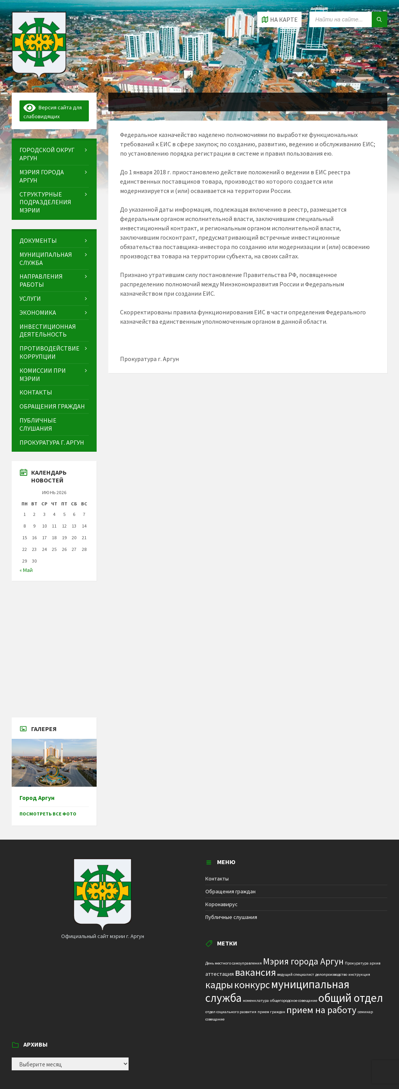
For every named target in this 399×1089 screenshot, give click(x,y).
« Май (26, 569)
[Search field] (348, 19)
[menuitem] (54, 154)
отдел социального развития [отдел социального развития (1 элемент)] (230, 1011)
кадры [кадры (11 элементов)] (219, 985)
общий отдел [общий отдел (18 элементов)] (350, 998)
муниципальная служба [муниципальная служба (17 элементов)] (277, 991)
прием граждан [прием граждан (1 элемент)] (271, 1011)
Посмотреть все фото (47, 814)
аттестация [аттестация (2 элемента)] (219, 973)
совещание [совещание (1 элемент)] (214, 1019)
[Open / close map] (279, 19)
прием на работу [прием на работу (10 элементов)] (321, 1010)
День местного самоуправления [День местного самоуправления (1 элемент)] (233, 963)
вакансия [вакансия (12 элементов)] (255, 972)
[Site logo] (39, 77)
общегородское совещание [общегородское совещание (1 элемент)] (293, 1000)
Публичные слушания (231, 917)
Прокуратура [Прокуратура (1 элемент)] (357, 963)
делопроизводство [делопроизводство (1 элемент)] (331, 974)
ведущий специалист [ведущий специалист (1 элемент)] (295, 974)
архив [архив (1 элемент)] (375, 963)
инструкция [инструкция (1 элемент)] (359, 974)
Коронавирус (221, 904)
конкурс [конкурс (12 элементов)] (252, 984)
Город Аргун (37, 797)
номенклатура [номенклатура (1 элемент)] (256, 1000)
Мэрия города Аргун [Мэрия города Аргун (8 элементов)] (303, 961)
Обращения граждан (230, 891)
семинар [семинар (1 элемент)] (365, 1011)
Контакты (217, 878)
